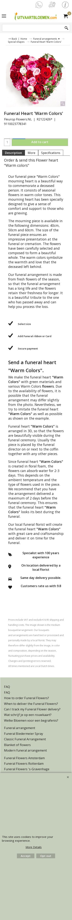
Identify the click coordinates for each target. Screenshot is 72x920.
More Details (34, 847)
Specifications (50, 153)
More (31, 153)
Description (13, 153)
